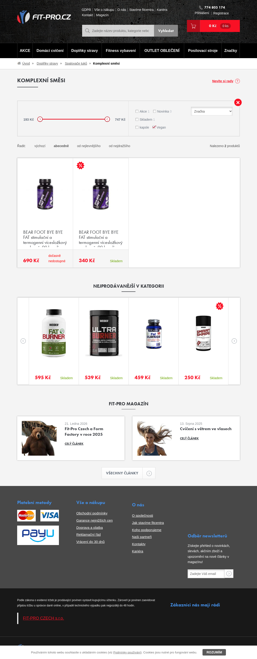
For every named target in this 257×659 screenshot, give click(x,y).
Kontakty (138, 544)
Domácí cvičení (50, 51)
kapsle (144, 127)
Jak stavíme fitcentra (148, 523)
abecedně (61, 146)
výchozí (39, 146)
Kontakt (87, 15)
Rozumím (214, 652)
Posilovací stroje (203, 51)
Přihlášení (202, 13)
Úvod (26, 63)
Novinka (164, 111)
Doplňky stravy (84, 51)
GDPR (86, 10)
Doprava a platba (89, 528)
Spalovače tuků (76, 63)
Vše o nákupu (104, 10)
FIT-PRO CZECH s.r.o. (43, 618)
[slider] (40, 119)
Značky (230, 51)
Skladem (147, 119)
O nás (121, 10)
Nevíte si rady (222, 81)
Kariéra (162, 10)
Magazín (102, 15)
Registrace (221, 13)
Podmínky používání (127, 652)
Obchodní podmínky (91, 513)
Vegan (161, 127)
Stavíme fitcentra (141, 10)
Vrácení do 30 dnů (90, 542)
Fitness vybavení (121, 51)
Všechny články (124, 473)
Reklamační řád (88, 534)
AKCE (25, 51)
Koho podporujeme (146, 530)
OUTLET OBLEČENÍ (162, 51)
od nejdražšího (119, 146)
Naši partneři (142, 537)
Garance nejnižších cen (94, 520)
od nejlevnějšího (88, 146)
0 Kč (220, 26)
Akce (145, 111)
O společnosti (142, 515)
